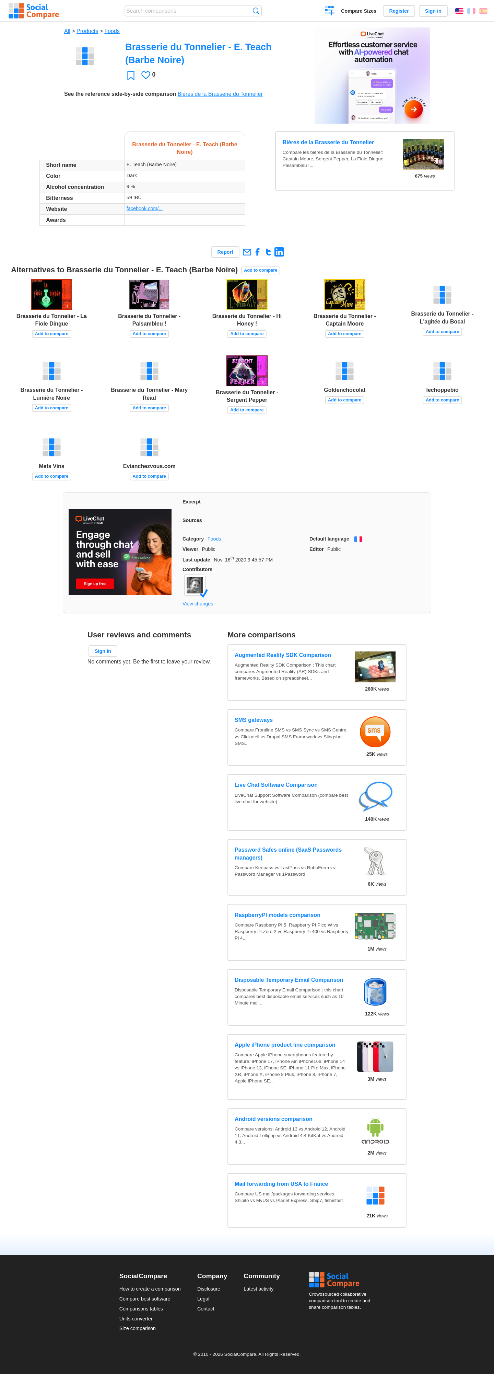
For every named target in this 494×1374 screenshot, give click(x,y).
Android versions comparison (274, 1119)
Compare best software (144, 1299)
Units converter (136, 1318)
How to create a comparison (150, 1289)
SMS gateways (254, 720)
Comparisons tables (141, 1308)
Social (342, 1280)
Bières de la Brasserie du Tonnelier (220, 94)
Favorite (131, 75)
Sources (192, 520)
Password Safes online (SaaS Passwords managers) (288, 853)
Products (87, 31)
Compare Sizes (358, 11)
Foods (111, 31)
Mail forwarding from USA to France (281, 1184)
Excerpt (192, 501)
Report (225, 252)
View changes (198, 603)
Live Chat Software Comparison (276, 785)
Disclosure (208, 1289)
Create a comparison (329, 11)
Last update (196, 560)
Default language (329, 539)
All (67, 31)
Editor (316, 549)
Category (193, 539)
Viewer (190, 549)
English (459, 11)
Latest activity (258, 1289)
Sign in (433, 11)
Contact (205, 1308)
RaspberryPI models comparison (277, 915)
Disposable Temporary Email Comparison (289, 980)
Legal (203, 1299)
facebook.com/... (145, 208)
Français (471, 11)
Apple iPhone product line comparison (285, 1045)
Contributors (197, 569)
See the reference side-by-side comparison (120, 94)
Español (483, 11)
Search (256, 11)
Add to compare (260, 270)
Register (399, 11)
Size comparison (137, 1328)
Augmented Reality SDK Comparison (283, 655)
